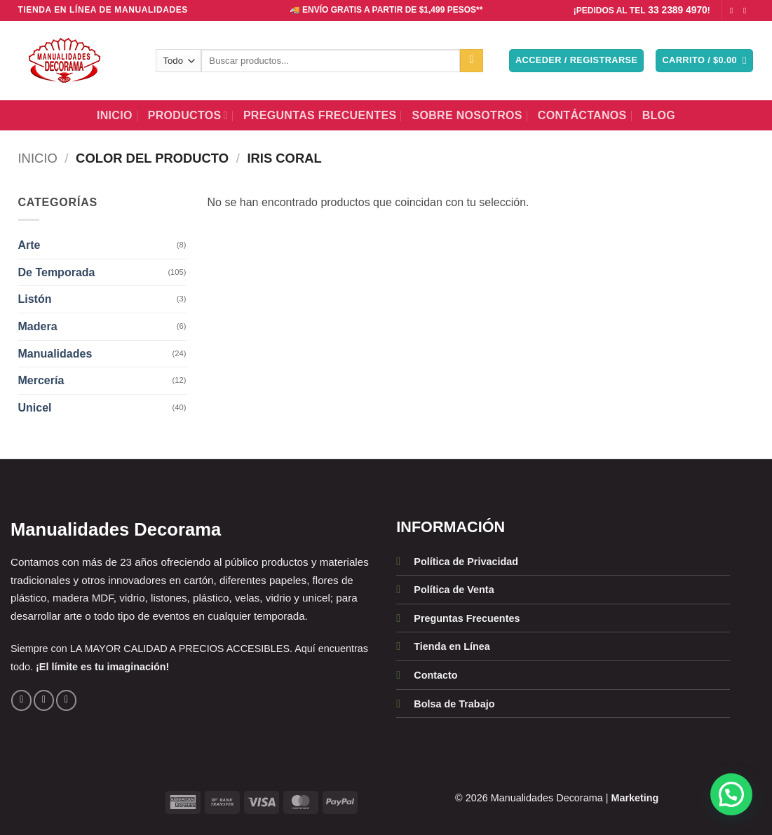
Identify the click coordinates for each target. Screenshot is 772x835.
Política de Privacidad (466, 561)
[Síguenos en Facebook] (734, 10)
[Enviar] (471, 61)
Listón (35, 299)
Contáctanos (582, 115)
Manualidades (55, 354)
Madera (37, 326)
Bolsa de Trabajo (454, 704)
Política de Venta (454, 589)
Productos (188, 115)
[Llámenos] (66, 700)
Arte (29, 245)
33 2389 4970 (677, 10)
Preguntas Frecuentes (320, 115)
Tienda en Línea (452, 646)
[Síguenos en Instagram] (747, 10)
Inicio (115, 115)
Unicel (35, 408)
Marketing (634, 797)
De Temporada (56, 272)
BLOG (659, 115)
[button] (576, 60)
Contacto (435, 675)
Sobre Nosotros (467, 115)
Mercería (41, 380)
